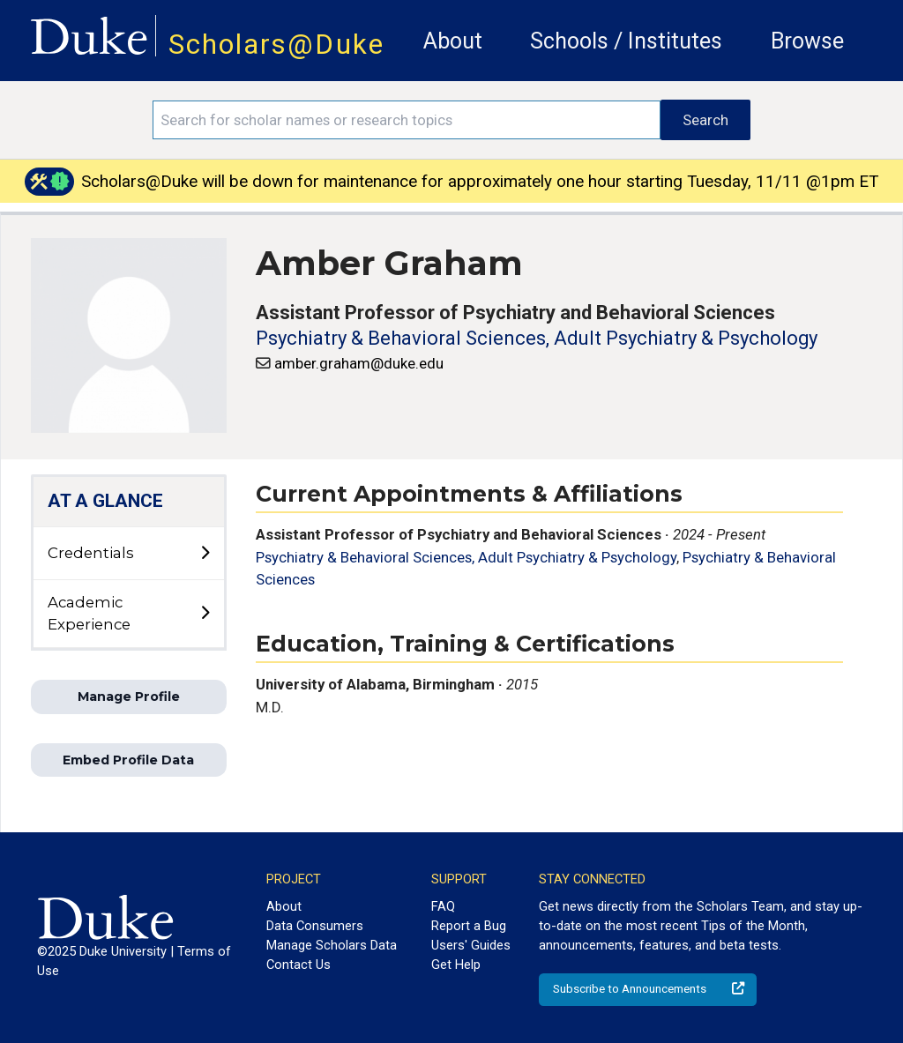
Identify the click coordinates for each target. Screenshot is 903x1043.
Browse (807, 41)
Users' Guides (471, 945)
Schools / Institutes (626, 41)
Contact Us (298, 964)
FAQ (443, 906)
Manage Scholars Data (331, 945)
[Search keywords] (406, 120)
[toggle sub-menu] (204, 554)
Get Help (456, 964)
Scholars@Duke (276, 44)
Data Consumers (314, 926)
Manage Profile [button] (129, 696)
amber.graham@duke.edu (359, 363)
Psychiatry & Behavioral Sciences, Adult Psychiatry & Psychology (536, 338)
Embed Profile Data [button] (128, 760)
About (452, 41)
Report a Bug (468, 926)
